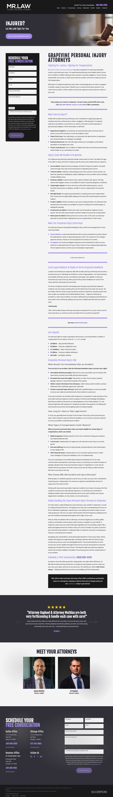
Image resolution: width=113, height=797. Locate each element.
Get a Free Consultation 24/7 (19, 36)
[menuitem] (8, 796)
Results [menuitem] (93, 8)
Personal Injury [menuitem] (71, 8)
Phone (10, 79)
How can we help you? (15, 96)
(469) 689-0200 (84, 557)
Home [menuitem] (58, 8)
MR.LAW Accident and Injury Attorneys (60, 70)
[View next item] (92, 622)
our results (77, 339)
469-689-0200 (101, 5)
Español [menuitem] (98, 8)
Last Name (12, 73)
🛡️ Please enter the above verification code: (20, 111)
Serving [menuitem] (79, 8)
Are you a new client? (14, 90)
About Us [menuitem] (63, 8)
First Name (12, 67)
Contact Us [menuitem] (104, 8)
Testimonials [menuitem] (86, 8)
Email (10, 85)
